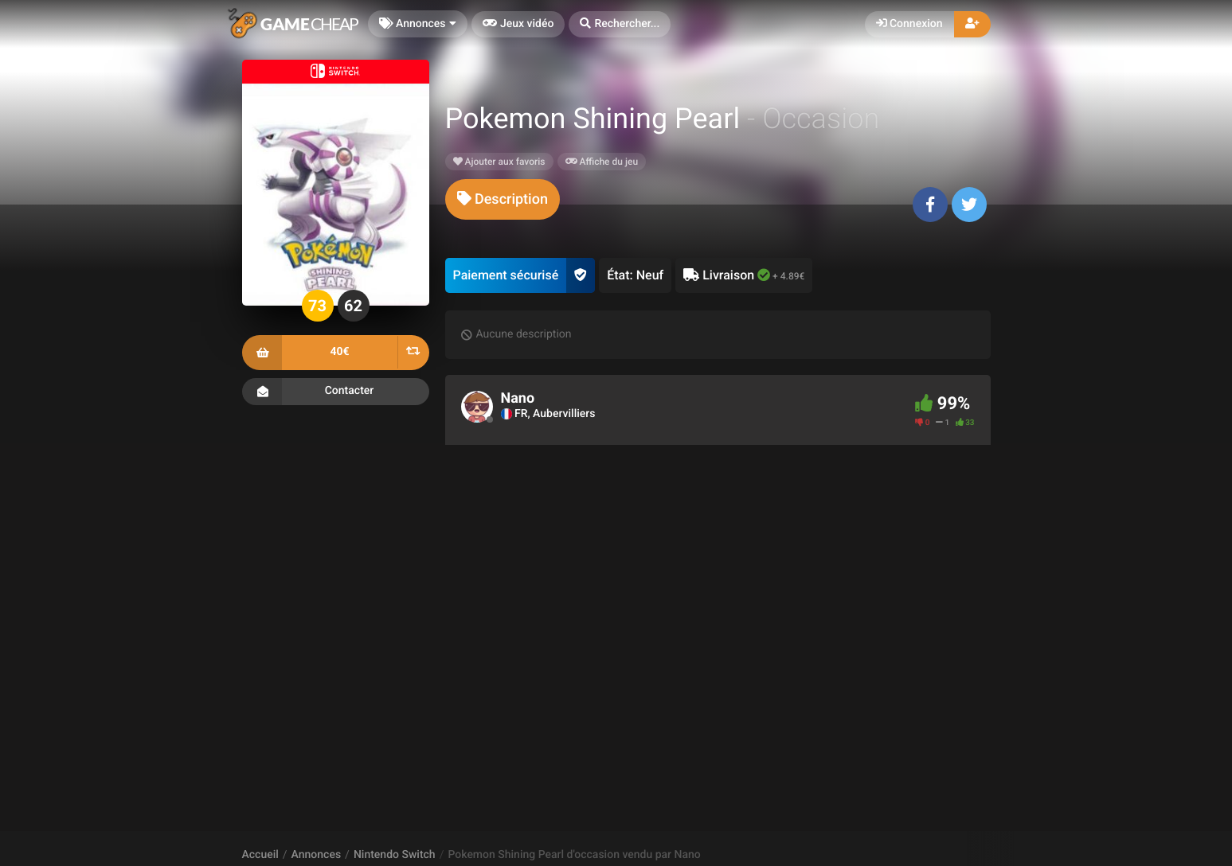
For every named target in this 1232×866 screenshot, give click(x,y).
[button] (620, 24)
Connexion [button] (909, 24)
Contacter (335, 391)
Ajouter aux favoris (499, 161)
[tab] (502, 199)
